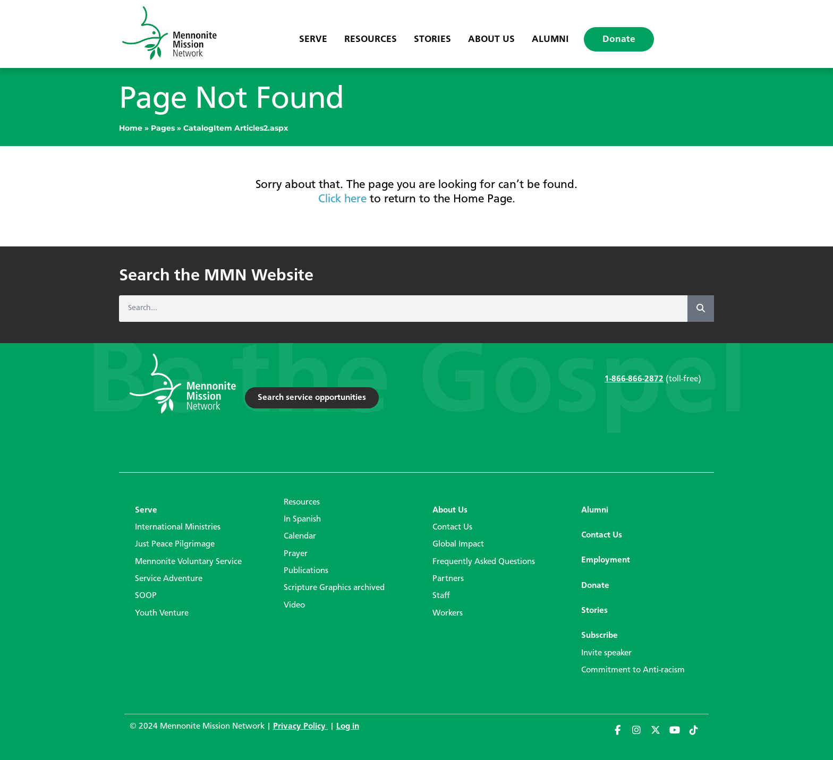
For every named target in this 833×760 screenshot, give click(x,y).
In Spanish (302, 519)
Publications (306, 571)
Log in (347, 726)
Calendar (300, 536)
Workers (447, 613)
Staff (441, 596)
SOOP (146, 596)
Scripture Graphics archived (334, 588)
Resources (370, 39)
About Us (491, 39)
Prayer (296, 554)
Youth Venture (162, 613)
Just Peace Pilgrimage (175, 544)
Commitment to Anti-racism (633, 670)
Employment (605, 560)
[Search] (700, 308)
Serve (313, 39)
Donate (618, 39)
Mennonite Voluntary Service (188, 562)
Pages (163, 128)
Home (130, 128)
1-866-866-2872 (634, 379)
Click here (342, 199)
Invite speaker (606, 653)
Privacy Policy (300, 726)
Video (294, 605)
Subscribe (599, 635)
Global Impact (458, 544)
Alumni (550, 39)
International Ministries (177, 527)
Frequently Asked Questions (483, 562)
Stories (432, 39)
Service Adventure (168, 579)
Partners (448, 579)
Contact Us (452, 527)
